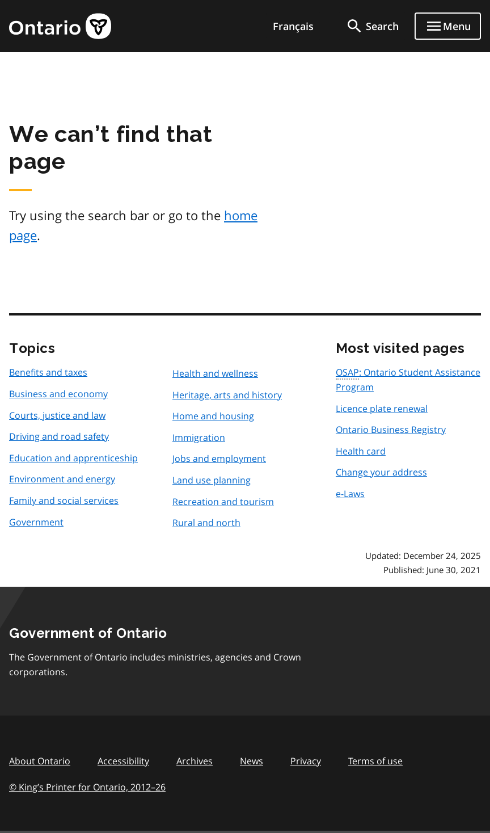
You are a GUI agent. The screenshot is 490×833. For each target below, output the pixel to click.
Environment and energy (62, 479)
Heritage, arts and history (227, 395)
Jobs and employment (219, 458)
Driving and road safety (59, 436)
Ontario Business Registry (391, 429)
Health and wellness (215, 373)
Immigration (198, 437)
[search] (372, 26)
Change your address (381, 472)
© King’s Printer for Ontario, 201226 (87, 786)
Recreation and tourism (223, 501)
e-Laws (350, 493)
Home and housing (213, 416)
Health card (361, 451)
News (251, 761)
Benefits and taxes (48, 372)
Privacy (305, 761)
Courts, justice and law (57, 415)
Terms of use (375, 761)
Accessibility (123, 761)
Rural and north (206, 522)
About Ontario (39, 761)
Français (293, 26)
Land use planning (211, 480)
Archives (194, 761)
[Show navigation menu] (448, 26)
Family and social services (64, 500)
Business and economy (58, 394)
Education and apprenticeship (73, 458)
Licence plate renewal (382, 408)
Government (36, 522)
